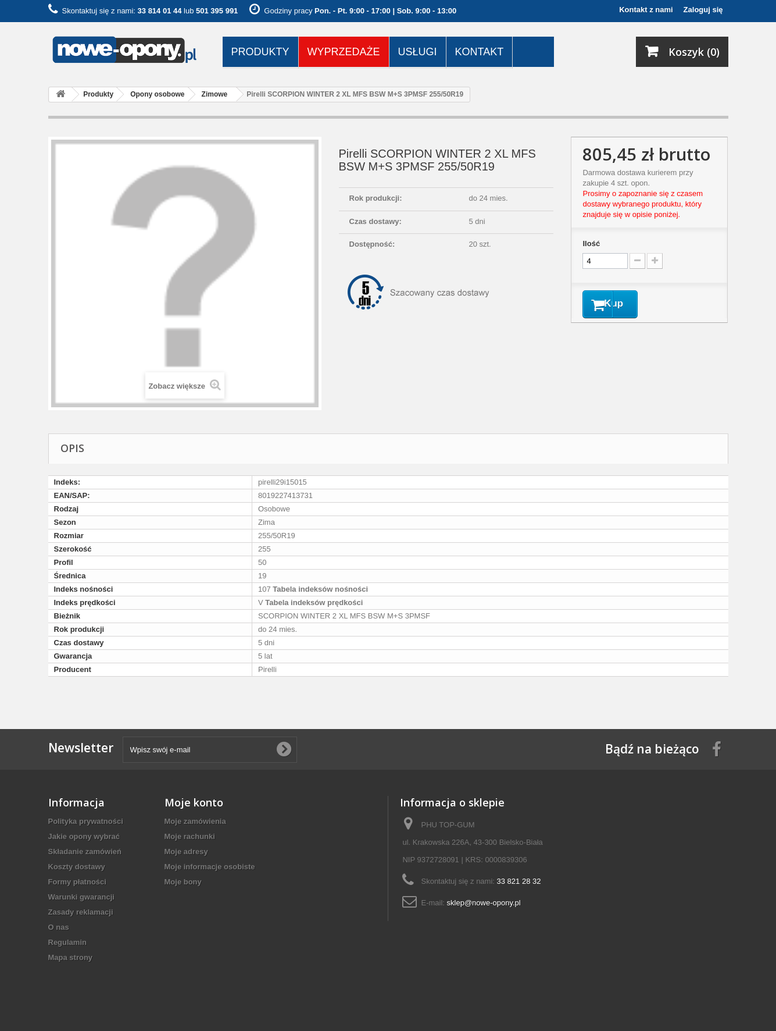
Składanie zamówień (84, 851)
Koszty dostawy (76, 866)
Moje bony (183, 881)
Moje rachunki (190, 836)
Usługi (417, 52)
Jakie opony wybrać (84, 836)
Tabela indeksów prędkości (313, 602)
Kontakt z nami (646, 9)
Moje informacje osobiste (210, 866)
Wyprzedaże (343, 52)
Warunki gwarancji (81, 897)
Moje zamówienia (195, 821)
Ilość (591, 243)
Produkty (260, 52)
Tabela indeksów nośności (319, 589)
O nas (58, 927)
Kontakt (479, 52)
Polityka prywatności (85, 821)
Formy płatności (77, 881)
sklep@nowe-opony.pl (484, 902)
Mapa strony (70, 957)
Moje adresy (186, 851)
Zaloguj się (703, 9)
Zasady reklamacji (80, 912)
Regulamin (67, 942)
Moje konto (194, 802)
